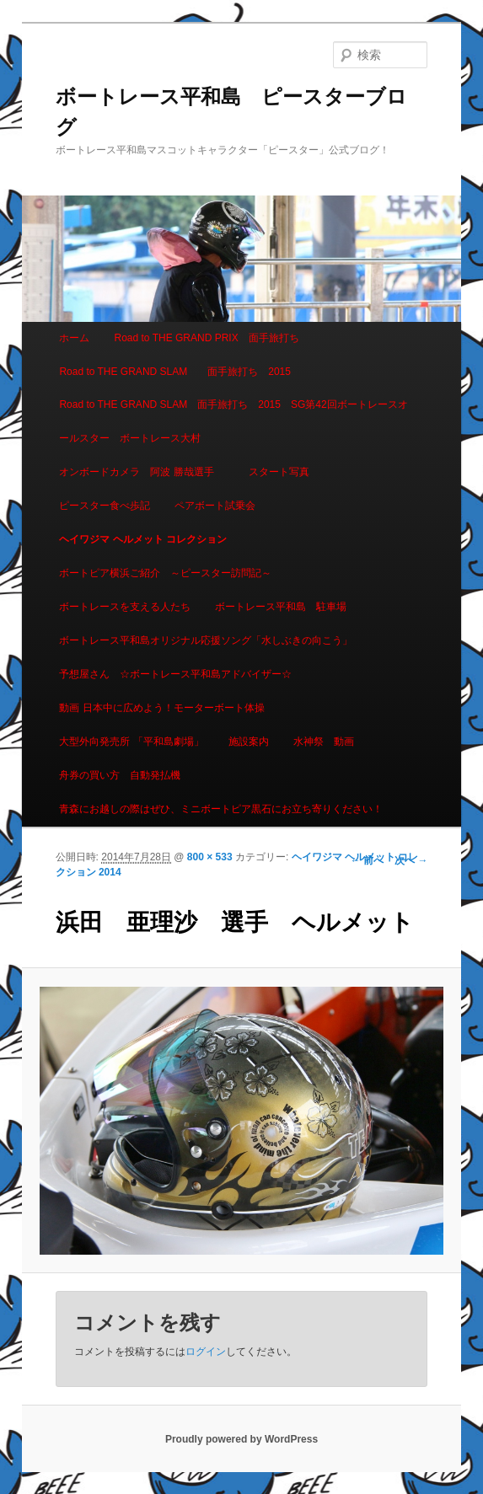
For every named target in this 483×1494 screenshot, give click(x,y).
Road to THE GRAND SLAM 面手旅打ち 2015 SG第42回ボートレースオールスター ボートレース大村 (233, 421)
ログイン (205, 1351)
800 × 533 (210, 857)
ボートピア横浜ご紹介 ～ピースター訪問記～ (165, 573)
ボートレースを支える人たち (125, 607)
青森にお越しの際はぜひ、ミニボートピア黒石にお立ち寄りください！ (221, 809)
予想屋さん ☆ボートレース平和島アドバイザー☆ (175, 674)
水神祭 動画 (323, 741)
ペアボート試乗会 (214, 505)
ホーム (74, 338)
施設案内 (248, 741)
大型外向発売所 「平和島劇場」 (131, 741)
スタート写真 (279, 472)
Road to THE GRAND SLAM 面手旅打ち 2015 (175, 372)
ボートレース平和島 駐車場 (280, 607)
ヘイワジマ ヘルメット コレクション (143, 539)
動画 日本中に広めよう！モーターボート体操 (161, 708)
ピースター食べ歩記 (104, 505)
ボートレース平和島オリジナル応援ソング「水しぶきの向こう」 (205, 640)
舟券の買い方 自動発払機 (119, 775)
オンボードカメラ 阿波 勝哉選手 (141, 472)
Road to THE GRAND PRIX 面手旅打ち (206, 338)
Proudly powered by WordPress (241, 1439)
